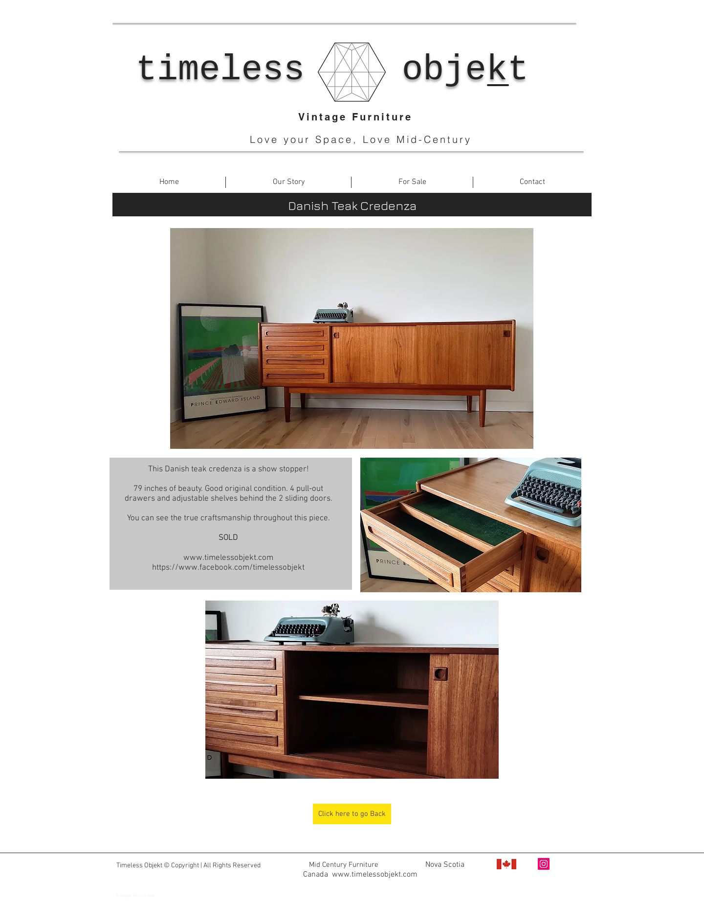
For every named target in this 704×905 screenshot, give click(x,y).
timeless (220, 70)
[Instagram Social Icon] (544, 864)
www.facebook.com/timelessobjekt (362, 884)
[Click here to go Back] (352, 814)
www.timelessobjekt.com (228, 558)
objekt (465, 70)
